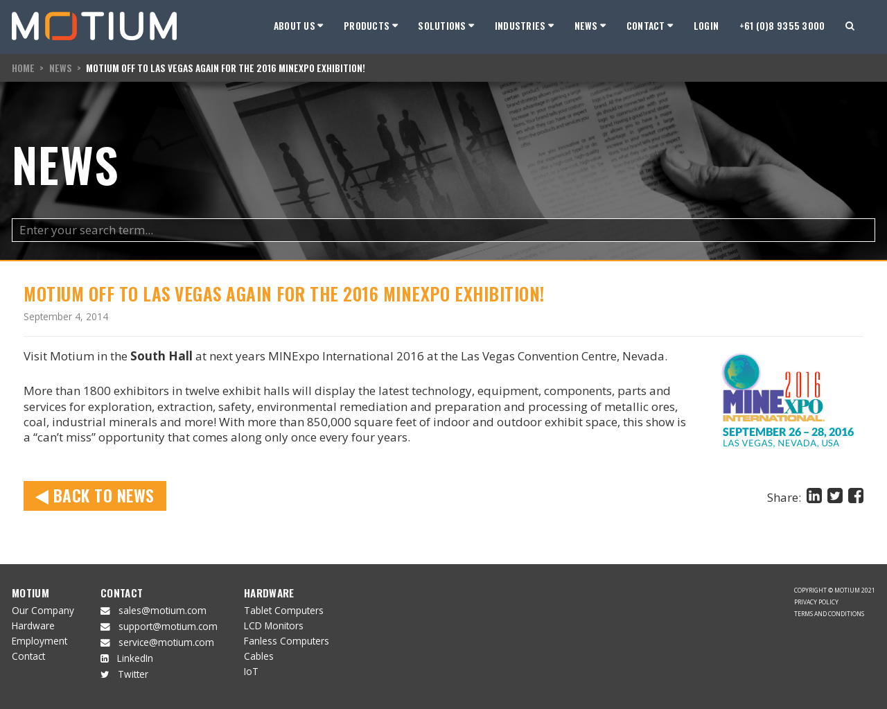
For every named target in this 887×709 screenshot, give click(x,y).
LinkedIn (135, 658)
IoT (251, 671)
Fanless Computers (286, 640)
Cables (259, 656)
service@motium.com (166, 642)
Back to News (95, 495)
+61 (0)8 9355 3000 (782, 26)
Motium (30, 592)
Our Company (43, 610)
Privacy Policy (816, 602)
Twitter (133, 674)
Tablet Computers (284, 610)
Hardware (33, 625)
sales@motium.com (162, 610)
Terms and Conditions (829, 614)
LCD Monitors (274, 625)
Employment (39, 640)
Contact (28, 656)
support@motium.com (168, 626)
